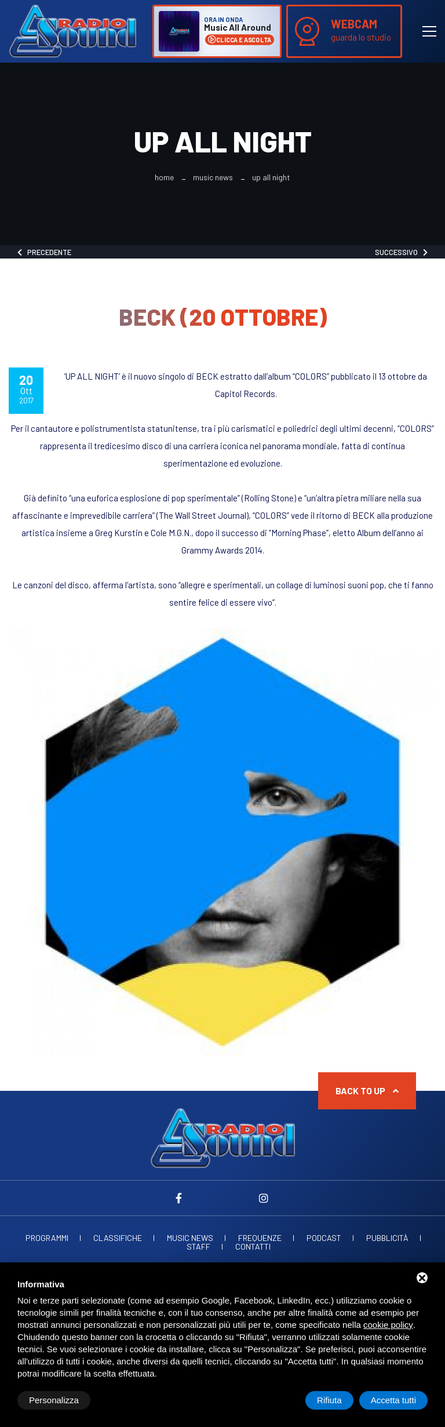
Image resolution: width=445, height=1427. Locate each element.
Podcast (324, 1238)
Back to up (367, 1090)
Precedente (44, 252)
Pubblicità (387, 1238)
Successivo (401, 252)
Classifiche (117, 1238)
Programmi (46, 1238)
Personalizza (54, 1400)
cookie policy (388, 1325)
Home (164, 177)
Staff (198, 1247)
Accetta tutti (393, 1400)
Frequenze (260, 1238)
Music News (213, 177)
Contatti (253, 1247)
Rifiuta (329, 1400)
